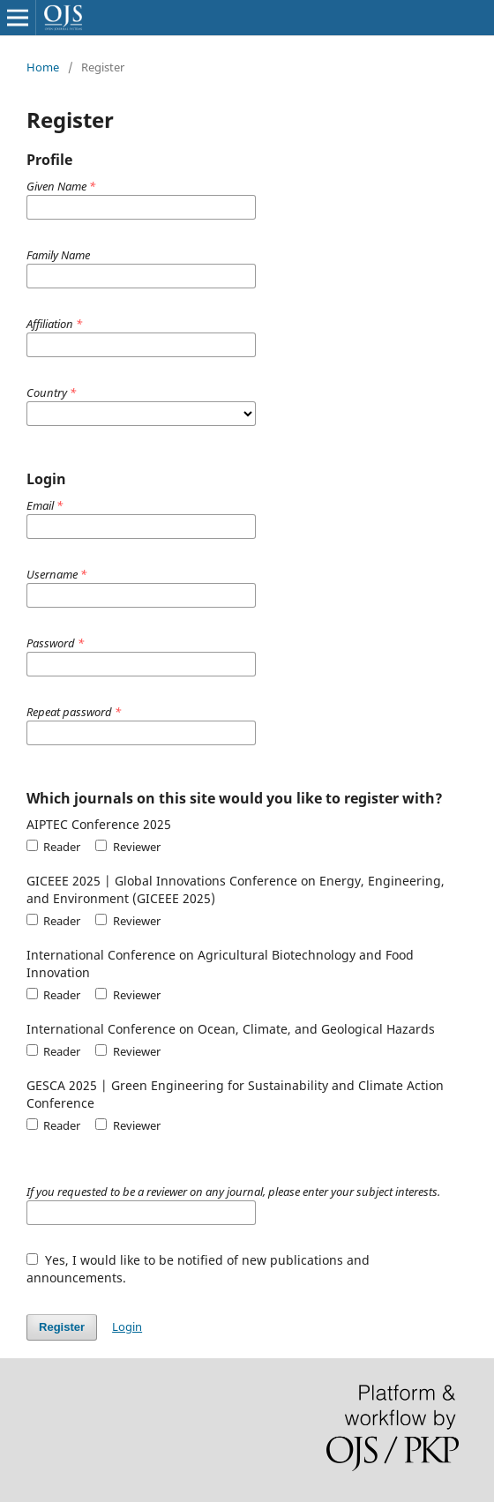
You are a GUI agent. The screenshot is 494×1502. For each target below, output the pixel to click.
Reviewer (127, 847)
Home (42, 67)
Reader (53, 847)
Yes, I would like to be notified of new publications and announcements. (198, 1269)
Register (62, 1327)
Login (127, 1326)
